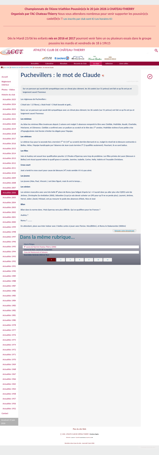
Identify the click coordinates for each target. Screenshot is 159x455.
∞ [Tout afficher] (108, 260)
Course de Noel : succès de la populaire (38, 249)
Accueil (5, 76)
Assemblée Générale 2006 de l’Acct (36, 255)
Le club (7, 67)
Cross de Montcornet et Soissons (36, 252)
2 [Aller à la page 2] (60, 260)
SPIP (93, 437)
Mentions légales (94, 434)
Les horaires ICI (106, 19)
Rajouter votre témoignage (122, 230)
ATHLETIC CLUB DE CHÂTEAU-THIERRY (63, 49)
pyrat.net (72, 437)
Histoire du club (16, 67)
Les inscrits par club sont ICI (77, 19)
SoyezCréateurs (83, 437)
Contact (5, 413)
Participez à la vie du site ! (146, 448)
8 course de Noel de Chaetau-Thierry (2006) (40, 247)
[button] (156, 50)
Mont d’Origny (29, 244)
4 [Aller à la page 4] (79, 260)
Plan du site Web (79, 429)
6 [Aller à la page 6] (98, 260)
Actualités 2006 (28, 67)
